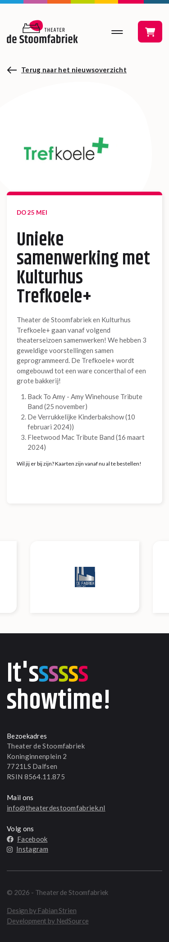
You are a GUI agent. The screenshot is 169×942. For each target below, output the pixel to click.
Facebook (27, 839)
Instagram (27, 849)
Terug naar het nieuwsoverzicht (74, 70)
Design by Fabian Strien (42, 910)
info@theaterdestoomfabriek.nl (56, 808)
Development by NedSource (47, 921)
